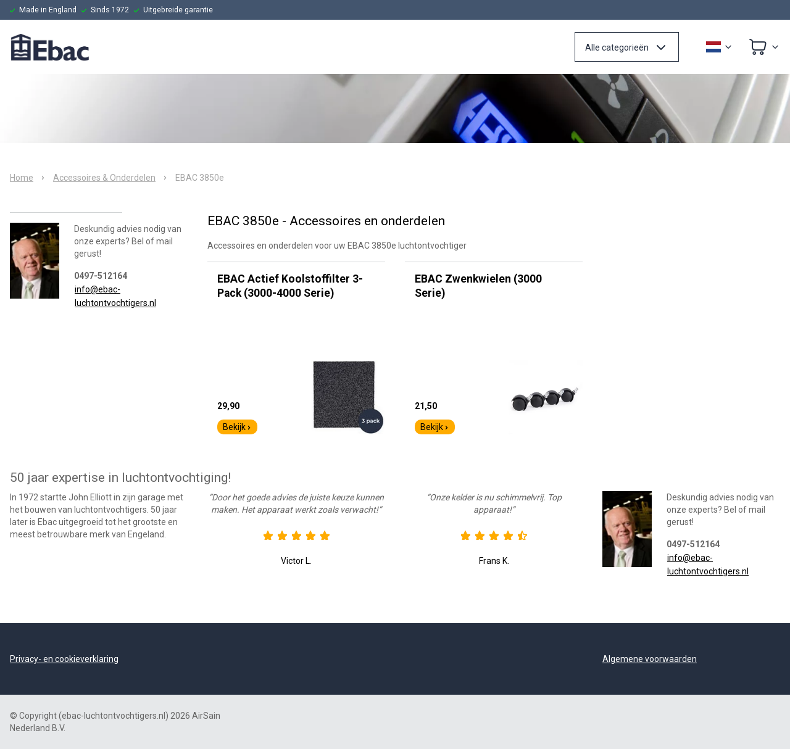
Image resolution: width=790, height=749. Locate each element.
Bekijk (237, 427)
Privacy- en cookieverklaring (64, 659)
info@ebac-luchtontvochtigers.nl (115, 296)
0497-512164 (100, 276)
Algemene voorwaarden (649, 659)
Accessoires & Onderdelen (104, 178)
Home (21, 178)
